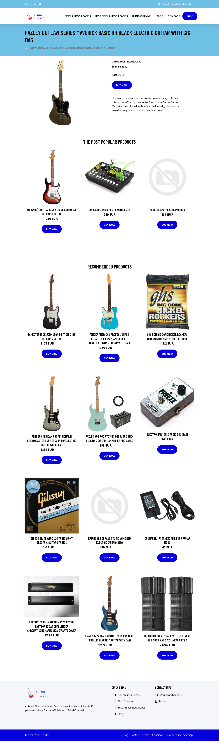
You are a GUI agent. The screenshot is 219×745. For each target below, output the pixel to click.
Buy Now (121, 85)
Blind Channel (142, 16)
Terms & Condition (152, 735)
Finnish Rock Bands (78, 16)
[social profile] (39, 4)
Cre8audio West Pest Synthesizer (109, 209)
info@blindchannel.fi (181, 4)
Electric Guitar (135, 61)
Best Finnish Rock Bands (111, 16)
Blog (159, 16)
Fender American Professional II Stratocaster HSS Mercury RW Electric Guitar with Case (51, 440)
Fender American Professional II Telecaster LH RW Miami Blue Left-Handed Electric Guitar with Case (109, 339)
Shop (190, 16)
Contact (174, 16)
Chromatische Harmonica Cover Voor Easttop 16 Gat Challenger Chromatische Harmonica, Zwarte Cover (51, 626)
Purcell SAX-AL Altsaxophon (167, 209)
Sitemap (188, 735)
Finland (165, 4)
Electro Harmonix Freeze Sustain (167, 434)
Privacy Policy (173, 735)
